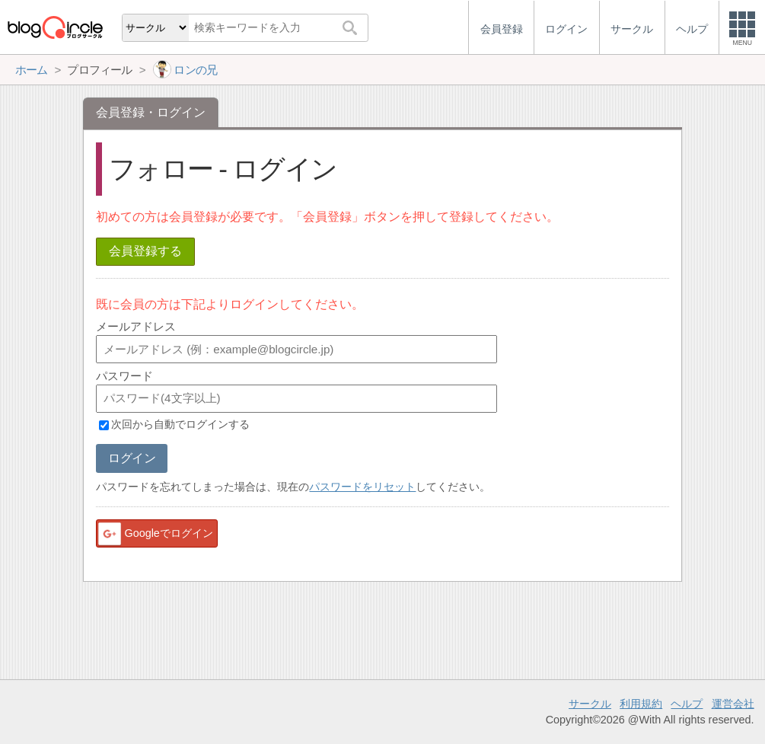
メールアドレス (136, 326)
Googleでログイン (154, 534)
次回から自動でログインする (180, 425)
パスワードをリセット (362, 487)
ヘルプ (687, 704)
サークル (590, 704)
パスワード (124, 375)
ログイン (131, 458)
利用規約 (641, 704)
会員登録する (145, 250)
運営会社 (733, 704)
